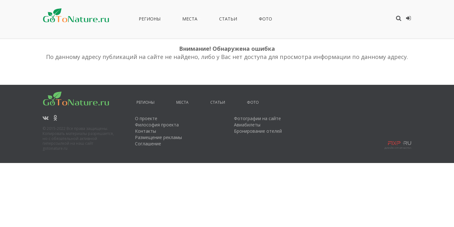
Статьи (228, 20)
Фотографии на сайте (257, 118)
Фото (265, 20)
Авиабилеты (247, 125)
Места (189, 20)
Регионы (149, 20)
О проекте (146, 118)
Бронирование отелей (258, 131)
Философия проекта (157, 125)
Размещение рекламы (158, 137)
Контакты (145, 131)
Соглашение (148, 144)
